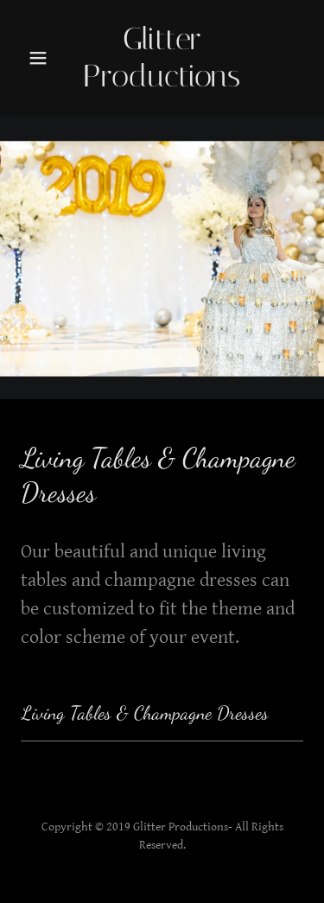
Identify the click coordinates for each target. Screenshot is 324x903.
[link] (162, 58)
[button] (38, 58)
